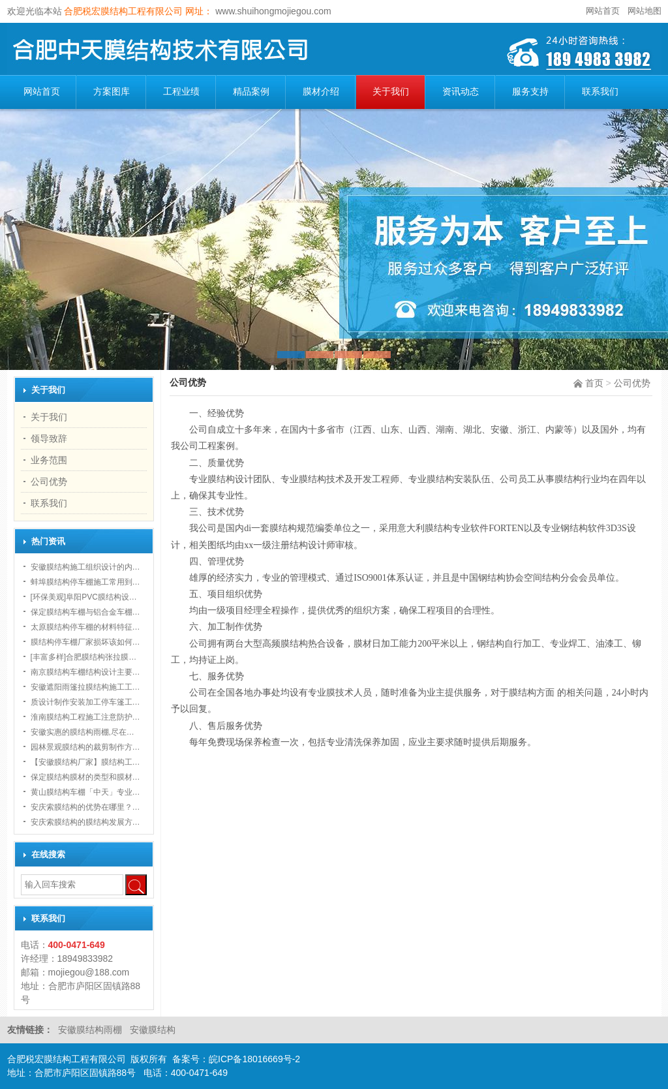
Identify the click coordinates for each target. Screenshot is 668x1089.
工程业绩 (181, 92)
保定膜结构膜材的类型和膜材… (85, 777)
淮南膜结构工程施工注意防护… (85, 717)
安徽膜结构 (152, 1029)
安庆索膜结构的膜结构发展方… (85, 822)
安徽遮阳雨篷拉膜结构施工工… (85, 687)
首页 (594, 383)
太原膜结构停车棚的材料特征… (85, 627)
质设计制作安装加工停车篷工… (85, 702)
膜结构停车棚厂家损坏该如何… (85, 642)
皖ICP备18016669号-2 (254, 1059)
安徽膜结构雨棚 (91, 1029)
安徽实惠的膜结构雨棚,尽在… (82, 732)
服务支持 (530, 92)
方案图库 (111, 92)
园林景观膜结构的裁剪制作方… (85, 747)
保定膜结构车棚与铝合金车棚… (85, 612)
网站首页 (603, 11)
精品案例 (251, 92)
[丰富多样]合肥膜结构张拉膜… (84, 657)
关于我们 (390, 92)
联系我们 (600, 92)
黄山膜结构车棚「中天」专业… (85, 792)
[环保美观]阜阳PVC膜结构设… (84, 597)
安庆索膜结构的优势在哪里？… (85, 807)
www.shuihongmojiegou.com (272, 11)
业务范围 (49, 460)
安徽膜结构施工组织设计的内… (85, 567)
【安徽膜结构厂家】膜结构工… (85, 762)
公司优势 (632, 383)
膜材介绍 (321, 92)
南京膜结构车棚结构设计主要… (85, 672)
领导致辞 (49, 438)
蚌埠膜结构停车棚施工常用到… (85, 582)
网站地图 (644, 11)
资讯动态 (460, 92)
